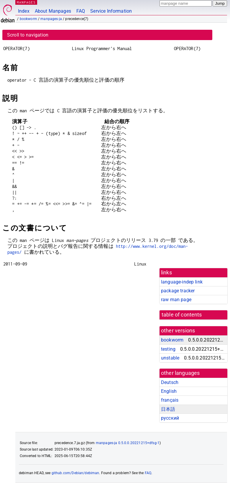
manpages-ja (51, 19)
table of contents (182, 315)
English (169, 391)
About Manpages (53, 11)
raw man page (176, 299)
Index (23, 11)
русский (170, 418)
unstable (170, 358)
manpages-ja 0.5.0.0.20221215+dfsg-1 (128, 443)
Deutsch (169, 382)
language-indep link (182, 282)
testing (168, 349)
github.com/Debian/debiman (75, 473)
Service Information (111, 11)
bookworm (28, 19)
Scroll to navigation (27, 35)
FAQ (80, 11)
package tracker (178, 291)
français (169, 400)
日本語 (168, 409)
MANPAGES (26, 2)
